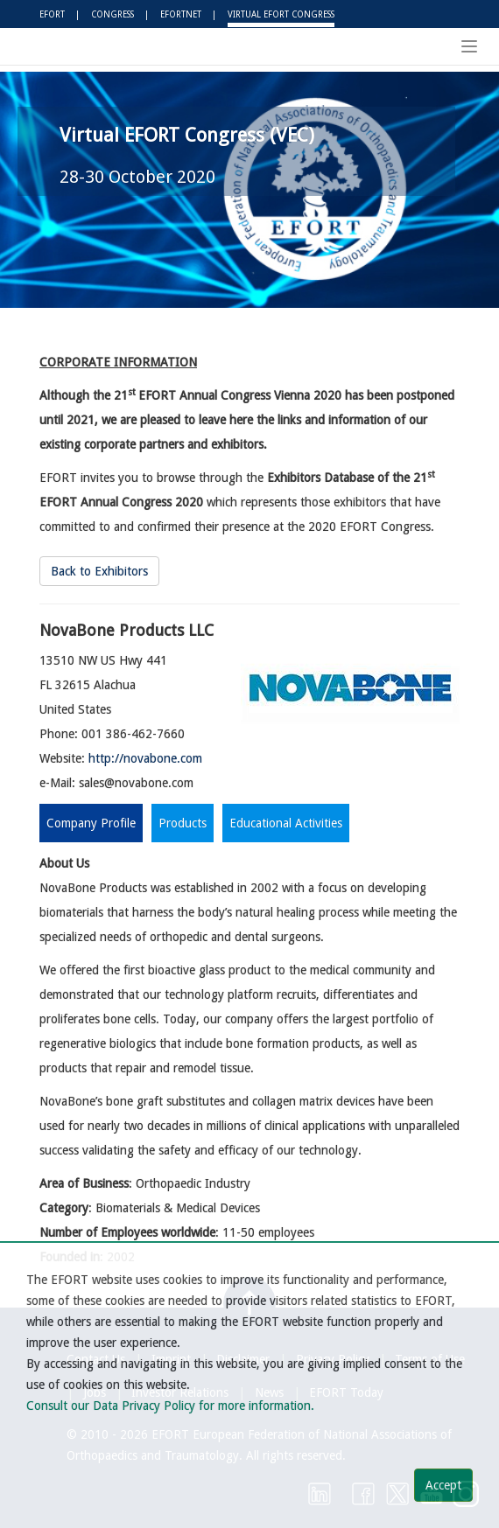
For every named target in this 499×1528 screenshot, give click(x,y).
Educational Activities (285, 823)
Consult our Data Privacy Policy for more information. (170, 1406)
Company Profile (91, 823)
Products (182, 823)
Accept (443, 1485)
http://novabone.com (145, 758)
